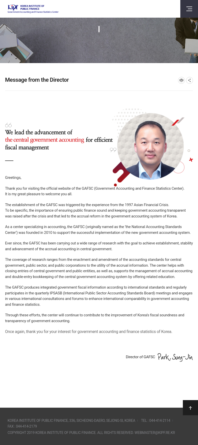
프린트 (181, 80)
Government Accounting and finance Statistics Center (33, 9)
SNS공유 (189, 80)
